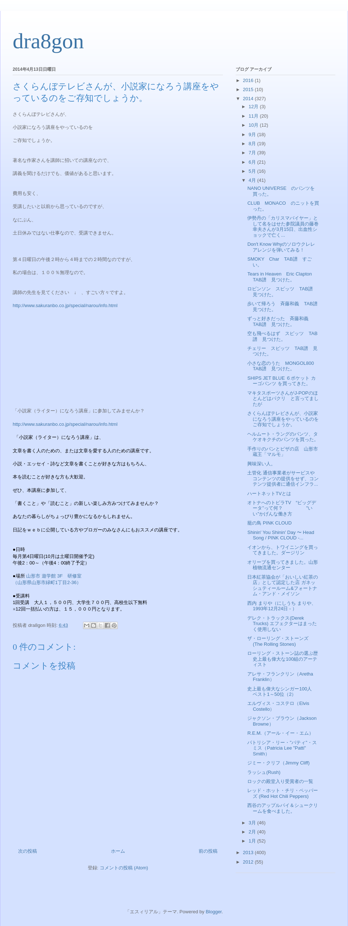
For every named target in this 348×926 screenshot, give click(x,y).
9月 (253, 134)
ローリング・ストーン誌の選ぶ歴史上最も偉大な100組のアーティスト (282, 658)
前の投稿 (208, 851)
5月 (253, 171)
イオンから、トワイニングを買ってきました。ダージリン (282, 550)
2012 (249, 862)
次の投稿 (27, 851)
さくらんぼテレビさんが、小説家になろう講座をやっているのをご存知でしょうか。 (283, 419)
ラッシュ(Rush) (263, 772)
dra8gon (48, 41)
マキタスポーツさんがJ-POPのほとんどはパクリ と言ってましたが (283, 398)
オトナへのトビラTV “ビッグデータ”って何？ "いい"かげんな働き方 (281, 508)
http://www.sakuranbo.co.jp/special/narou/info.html (65, 305)
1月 (253, 841)
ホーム (118, 851)
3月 (253, 822)
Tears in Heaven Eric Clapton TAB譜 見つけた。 (281, 276)
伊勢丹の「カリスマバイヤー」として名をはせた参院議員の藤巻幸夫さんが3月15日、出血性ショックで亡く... (283, 226)
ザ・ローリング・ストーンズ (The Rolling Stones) (277, 641)
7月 (253, 152)
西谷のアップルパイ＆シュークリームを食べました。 (282, 808)
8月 (253, 143)
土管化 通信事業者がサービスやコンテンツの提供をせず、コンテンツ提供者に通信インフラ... (283, 478)
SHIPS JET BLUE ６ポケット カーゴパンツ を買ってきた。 (281, 381)
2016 (249, 80)
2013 (249, 852)
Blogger (213, 911)
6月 (253, 162)
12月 (254, 106)
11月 (254, 116)
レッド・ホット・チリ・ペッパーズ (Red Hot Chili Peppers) (282, 793)
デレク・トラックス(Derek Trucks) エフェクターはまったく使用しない (281, 623)
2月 (253, 832)
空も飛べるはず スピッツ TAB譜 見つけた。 (282, 336)
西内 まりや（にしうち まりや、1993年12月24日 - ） (281, 606)
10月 (254, 125)
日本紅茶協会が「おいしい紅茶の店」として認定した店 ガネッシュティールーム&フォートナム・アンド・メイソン (282, 585)
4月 (253, 180)
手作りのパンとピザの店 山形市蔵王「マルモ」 (282, 451)
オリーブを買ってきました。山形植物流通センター (282, 565)
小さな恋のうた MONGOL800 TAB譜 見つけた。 (282, 366)
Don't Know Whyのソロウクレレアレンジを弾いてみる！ (281, 247)
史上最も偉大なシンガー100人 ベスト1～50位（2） (281, 691)
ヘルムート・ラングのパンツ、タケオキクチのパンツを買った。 (283, 436)
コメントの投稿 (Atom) (124, 867)
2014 (249, 98)
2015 (249, 89)
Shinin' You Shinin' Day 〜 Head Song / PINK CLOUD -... (280, 535)
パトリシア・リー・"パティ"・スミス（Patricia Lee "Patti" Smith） (281, 748)
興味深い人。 (261, 463)
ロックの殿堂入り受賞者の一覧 (280, 781)
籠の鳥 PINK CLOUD (269, 523)
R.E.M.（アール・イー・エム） (280, 733)
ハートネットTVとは (269, 493)
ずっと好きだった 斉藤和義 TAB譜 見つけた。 (280, 321)
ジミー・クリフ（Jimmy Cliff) (278, 763)
